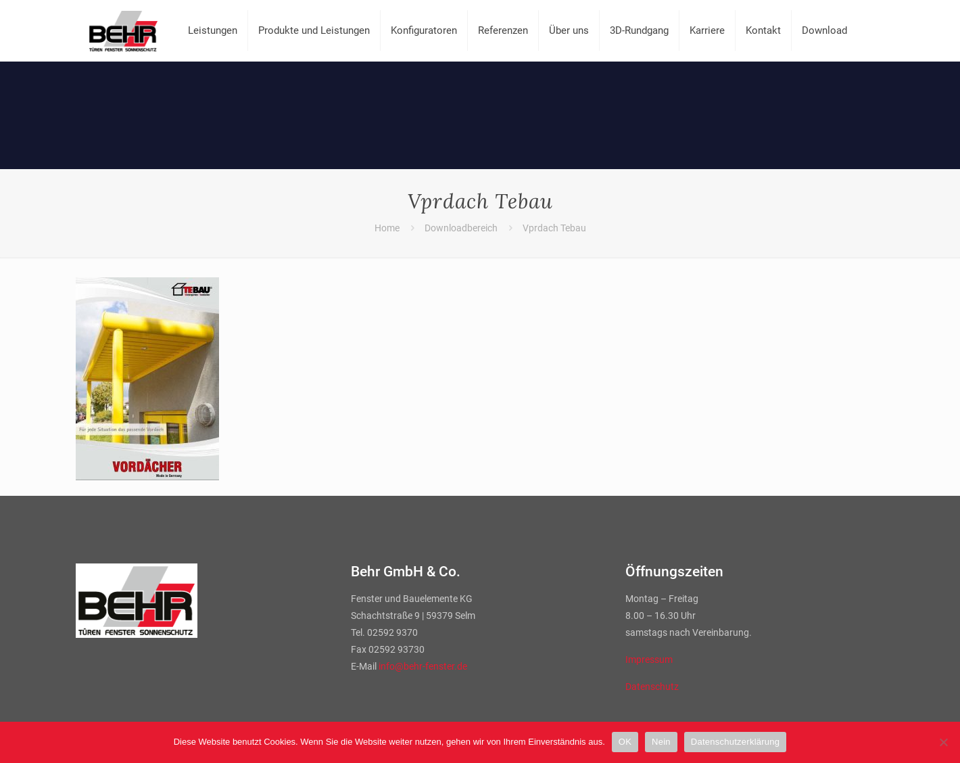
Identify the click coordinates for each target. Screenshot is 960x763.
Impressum (649, 659)
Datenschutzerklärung (735, 742)
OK (625, 742)
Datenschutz (652, 686)
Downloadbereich (461, 228)
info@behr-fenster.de (423, 666)
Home (387, 228)
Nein (661, 742)
